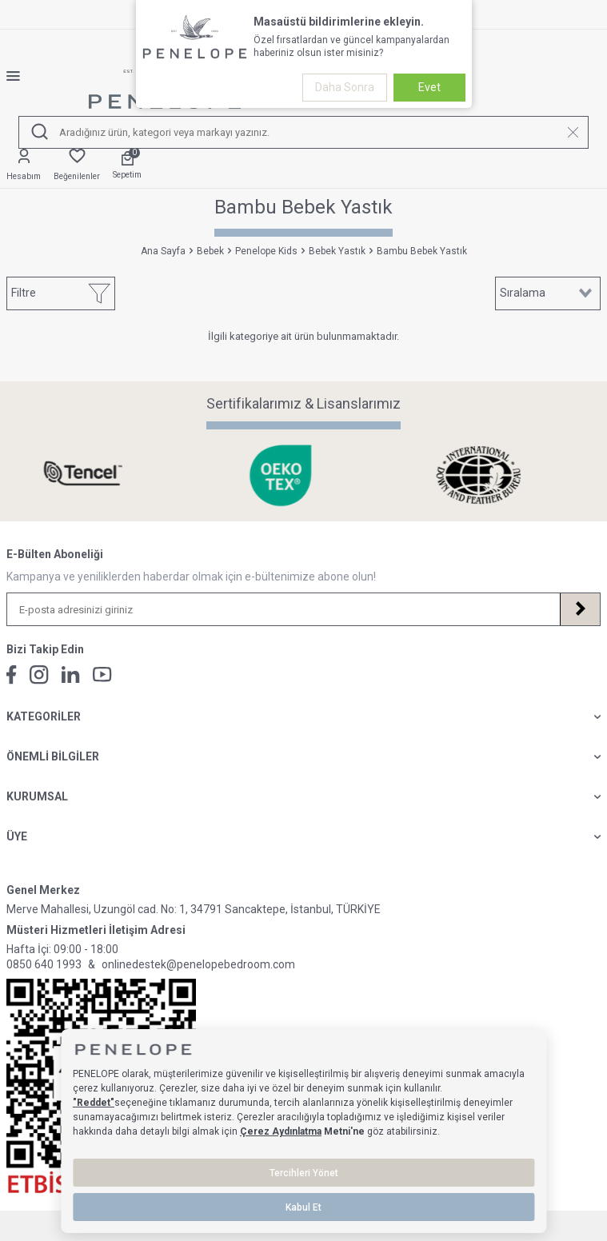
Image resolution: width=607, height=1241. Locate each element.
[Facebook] (11, 674)
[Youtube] (102, 674)
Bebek (210, 251)
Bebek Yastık (337, 251)
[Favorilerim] (77, 165)
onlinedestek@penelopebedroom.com (198, 964)
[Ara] (39, 132)
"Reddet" (93, 1102)
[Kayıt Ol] (580, 609)
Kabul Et (303, 1207)
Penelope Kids (266, 251)
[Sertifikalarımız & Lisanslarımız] (105, 475)
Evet (429, 87)
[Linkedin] (71, 674)
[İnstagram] (39, 674)
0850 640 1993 (44, 964)
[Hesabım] (23, 165)
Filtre (60, 293)
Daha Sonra (344, 87)
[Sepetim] (127, 166)
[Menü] (19, 76)
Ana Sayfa (163, 251)
